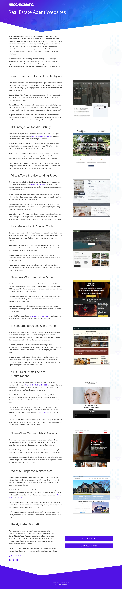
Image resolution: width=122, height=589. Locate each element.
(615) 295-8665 (16, 556)
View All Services (89, 546)
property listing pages (37, 184)
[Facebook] (10, 560)
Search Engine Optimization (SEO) (36, 385)
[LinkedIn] (17, 560)
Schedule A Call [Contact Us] (89, 538)
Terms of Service (65, 582)
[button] (110, 4)
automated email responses (39, 316)
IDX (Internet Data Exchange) (41, 136)
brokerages (20, 497)
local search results (43, 412)
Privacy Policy (56, 582)
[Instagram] (13, 560)
